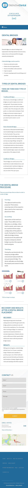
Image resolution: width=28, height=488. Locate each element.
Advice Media (19, 485)
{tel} (14, 18)
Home (4, 458)
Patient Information (8, 467)
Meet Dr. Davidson (18, 458)
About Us (9, 458)
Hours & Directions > (7, 430)
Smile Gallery (11, 463)
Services (5, 463)
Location (21, 467)
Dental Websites (10, 485)
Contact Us (6, 472)
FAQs (16, 467)
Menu (4, 27)
